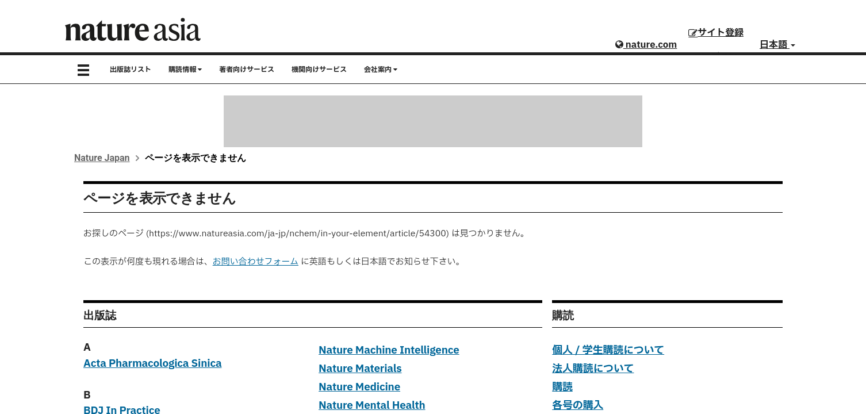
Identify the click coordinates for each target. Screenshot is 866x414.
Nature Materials (360, 369)
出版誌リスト (130, 69)
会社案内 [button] (380, 69)
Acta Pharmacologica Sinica (152, 363)
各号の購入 (577, 405)
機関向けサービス (319, 69)
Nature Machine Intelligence (389, 350)
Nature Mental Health (372, 405)
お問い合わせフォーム (255, 262)
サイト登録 (716, 33)
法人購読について (593, 369)
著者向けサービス (246, 69)
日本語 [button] (777, 45)
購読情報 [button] (185, 69)
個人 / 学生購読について (608, 350)
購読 (562, 387)
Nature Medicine (359, 387)
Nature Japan (102, 157)
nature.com (646, 45)
